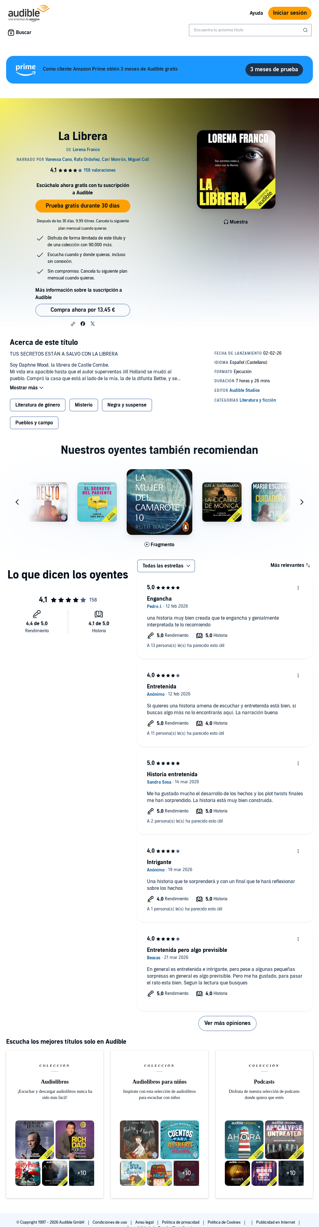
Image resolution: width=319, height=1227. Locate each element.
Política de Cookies (225, 1222)
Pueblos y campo (34, 423)
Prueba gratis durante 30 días (83, 206)
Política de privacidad (181, 1222)
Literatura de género (37, 405)
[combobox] (250, 30)
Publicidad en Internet (276, 1222)
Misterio (84, 405)
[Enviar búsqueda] (306, 30)
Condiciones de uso (110, 1222)
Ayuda (256, 13)
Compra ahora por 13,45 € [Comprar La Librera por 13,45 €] (83, 310)
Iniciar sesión (290, 13)
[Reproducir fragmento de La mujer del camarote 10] (159, 544)
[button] (73, 323)
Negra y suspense (127, 405)
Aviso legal (145, 1222)
